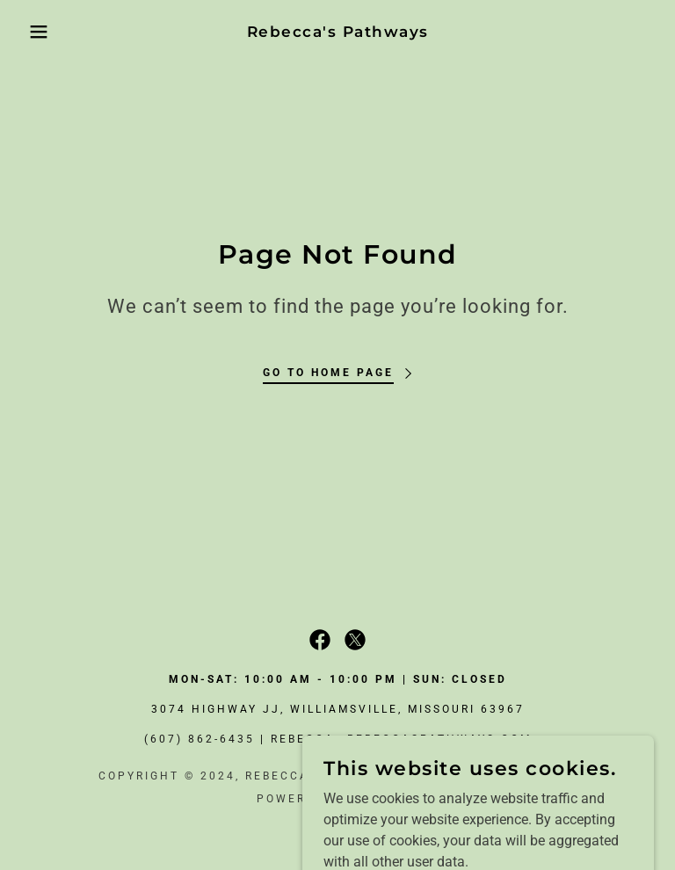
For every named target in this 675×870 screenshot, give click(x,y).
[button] (34, 31)
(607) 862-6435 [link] (199, 739)
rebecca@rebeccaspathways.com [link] (401, 739)
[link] (337, 32)
